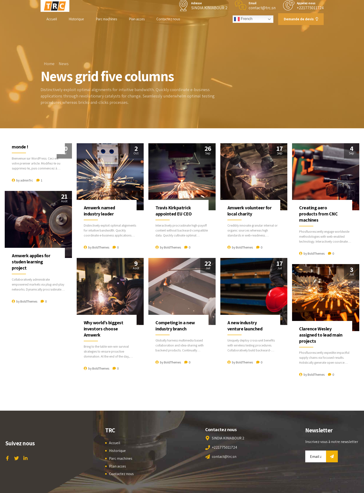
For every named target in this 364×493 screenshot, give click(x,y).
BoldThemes (100, 247)
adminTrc (26, 180)
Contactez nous (168, 19)
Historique (76, 19)
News (64, 63)
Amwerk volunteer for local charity (249, 211)
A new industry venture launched (244, 326)
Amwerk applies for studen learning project (31, 262)
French (243, 19)
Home (49, 63)
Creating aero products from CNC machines (318, 214)
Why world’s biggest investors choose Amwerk (103, 329)
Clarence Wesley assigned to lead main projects (320, 335)
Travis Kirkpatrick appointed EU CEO (173, 211)
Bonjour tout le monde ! (27, 144)
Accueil (51, 19)
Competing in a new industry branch (175, 326)
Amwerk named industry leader (99, 211)
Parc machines (106, 19)
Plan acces (137, 19)
